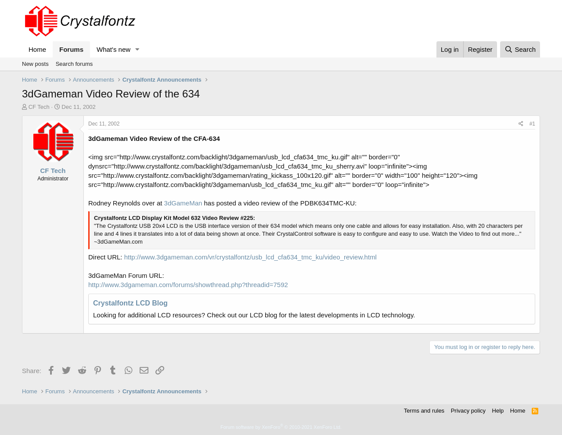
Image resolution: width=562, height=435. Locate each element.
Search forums (74, 64)
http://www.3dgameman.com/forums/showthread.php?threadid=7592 (188, 284)
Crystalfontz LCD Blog (130, 303)
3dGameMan (183, 203)
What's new (113, 49)
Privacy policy (468, 410)
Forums (71, 49)
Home (37, 49)
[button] (137, 49)
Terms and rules (424, 410)
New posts (35, 64)
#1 (532, 124)
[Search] (520, 49)
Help (498, 410)
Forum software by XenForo (281, 427)
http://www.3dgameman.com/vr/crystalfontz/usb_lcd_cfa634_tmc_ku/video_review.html (250, 257)
